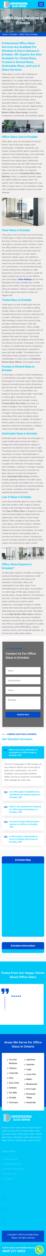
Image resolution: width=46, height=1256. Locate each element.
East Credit (14, 1083)
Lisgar (29, 1069)
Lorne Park (31, 1074)
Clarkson (13, 1068)
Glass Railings (25, 279)
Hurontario (13, 1102)
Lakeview (30, 1064)
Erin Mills (13, 1093)
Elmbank (13, 1088)
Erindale (13, 34)
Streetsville (31, 1102)
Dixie (11, 1078)
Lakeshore (30, 1060)
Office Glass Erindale (28, 34)
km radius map (23, 899)
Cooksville (13, 1073)
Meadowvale (31, 1084)
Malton (29, 1079)
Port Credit (31, 1089)
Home (4, 34)
